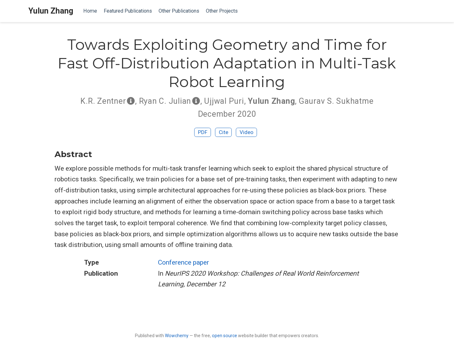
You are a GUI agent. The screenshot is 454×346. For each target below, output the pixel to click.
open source (224, 335)
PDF (202, 132)
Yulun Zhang (50, 10)
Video (246, 132)
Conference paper (183, 262)
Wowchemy (177, 335)
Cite (223, 132)
